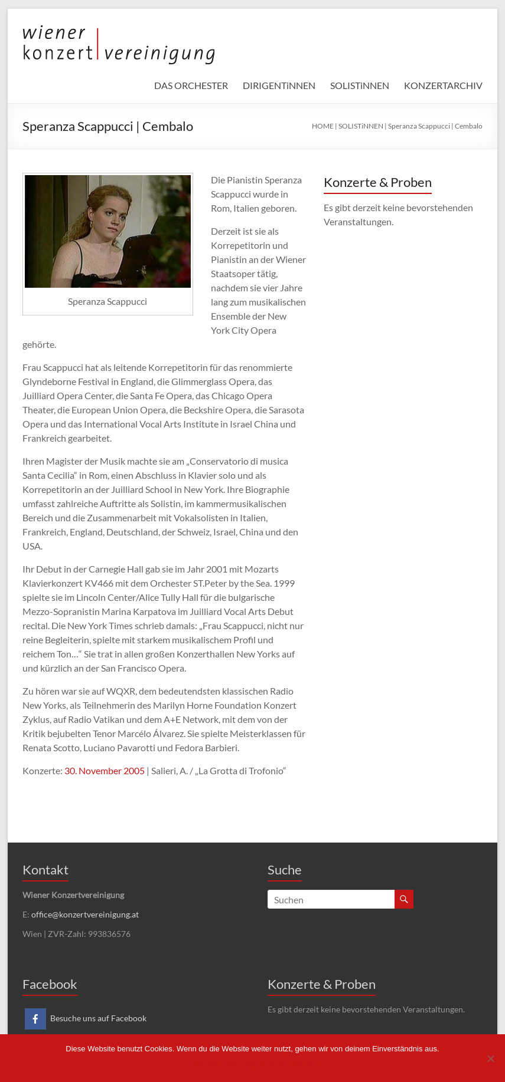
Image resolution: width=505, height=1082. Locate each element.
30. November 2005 (104, 770)
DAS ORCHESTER (191, 85)
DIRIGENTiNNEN (279, 85)
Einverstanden (212, 1064)
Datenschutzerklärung (280, 1064)
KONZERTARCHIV (443, 85)
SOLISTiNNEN (359, 85)
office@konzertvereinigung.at (85, 914)
